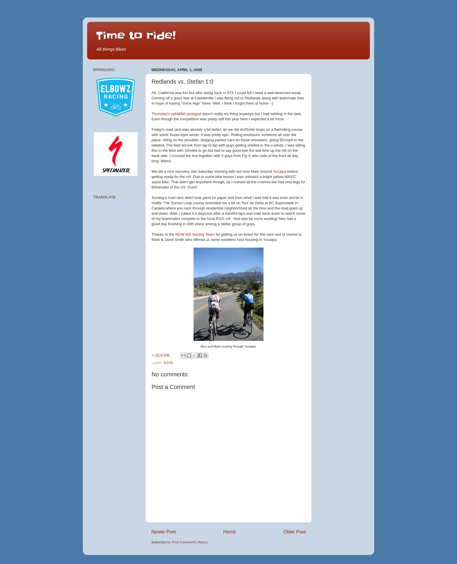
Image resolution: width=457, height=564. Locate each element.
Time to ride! (136, 35)
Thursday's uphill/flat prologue (176, 114)
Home (229, 531)
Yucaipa (279, 171)
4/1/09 (168, 362)
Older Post (294, 531)
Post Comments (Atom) (189, 542)
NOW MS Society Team (195, 234)
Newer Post (163, 531)
